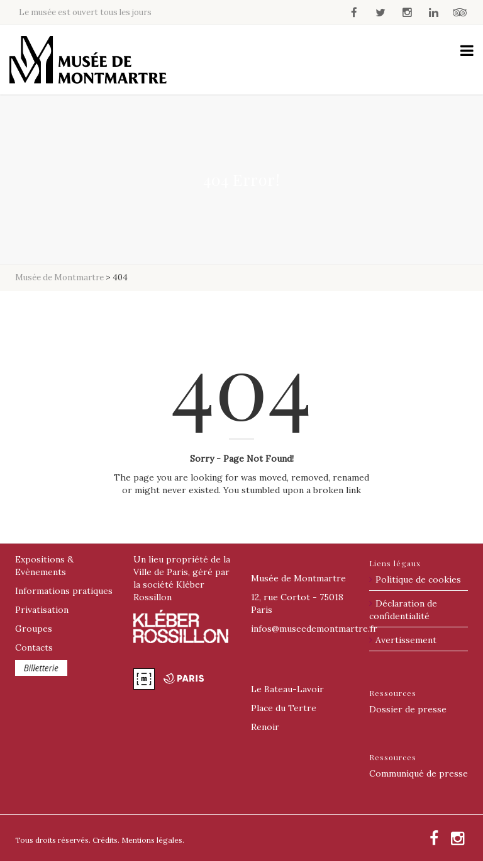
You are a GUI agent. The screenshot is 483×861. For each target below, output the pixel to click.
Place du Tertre (283, 708)
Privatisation (42, 609)
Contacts (34, 647)
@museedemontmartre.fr (314, 628)
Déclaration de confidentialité (403, 610)
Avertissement (405, 640)
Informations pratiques (64, 590)
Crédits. (105, 840)
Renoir (265, 727)
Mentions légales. (152, 840)
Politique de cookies (418, 579)
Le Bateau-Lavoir (287, 689)
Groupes (33, 628)
